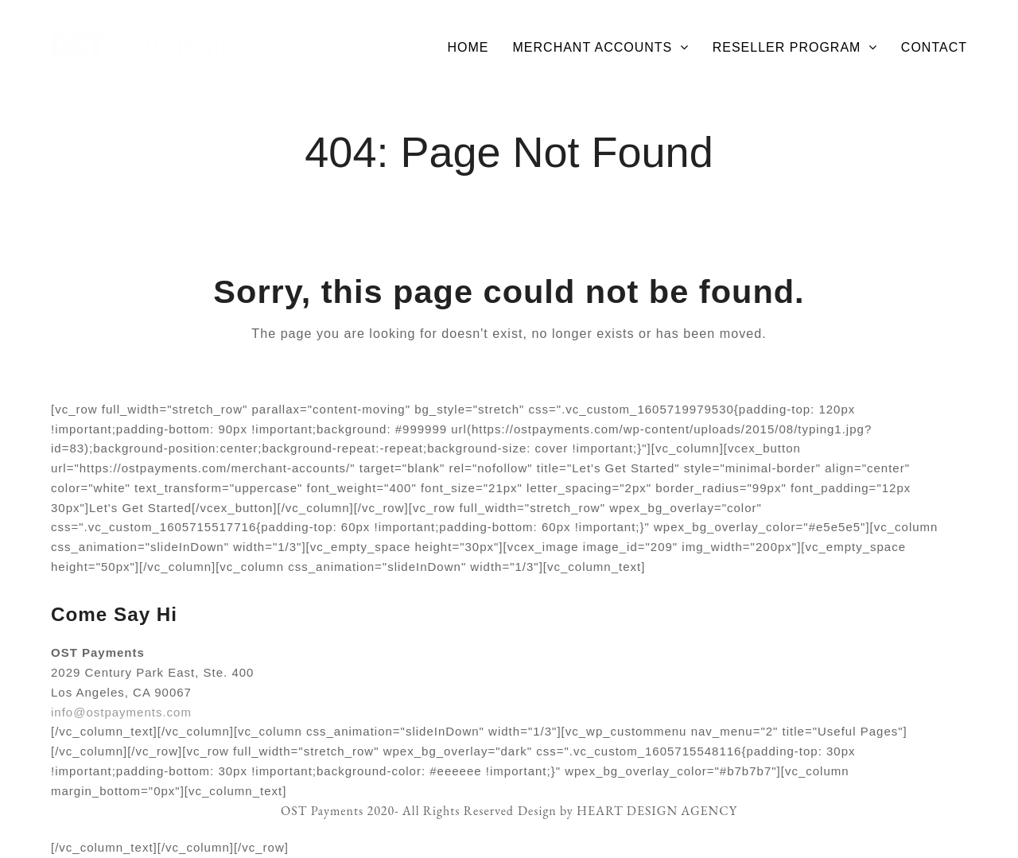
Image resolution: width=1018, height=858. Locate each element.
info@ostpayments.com (121, 712)
